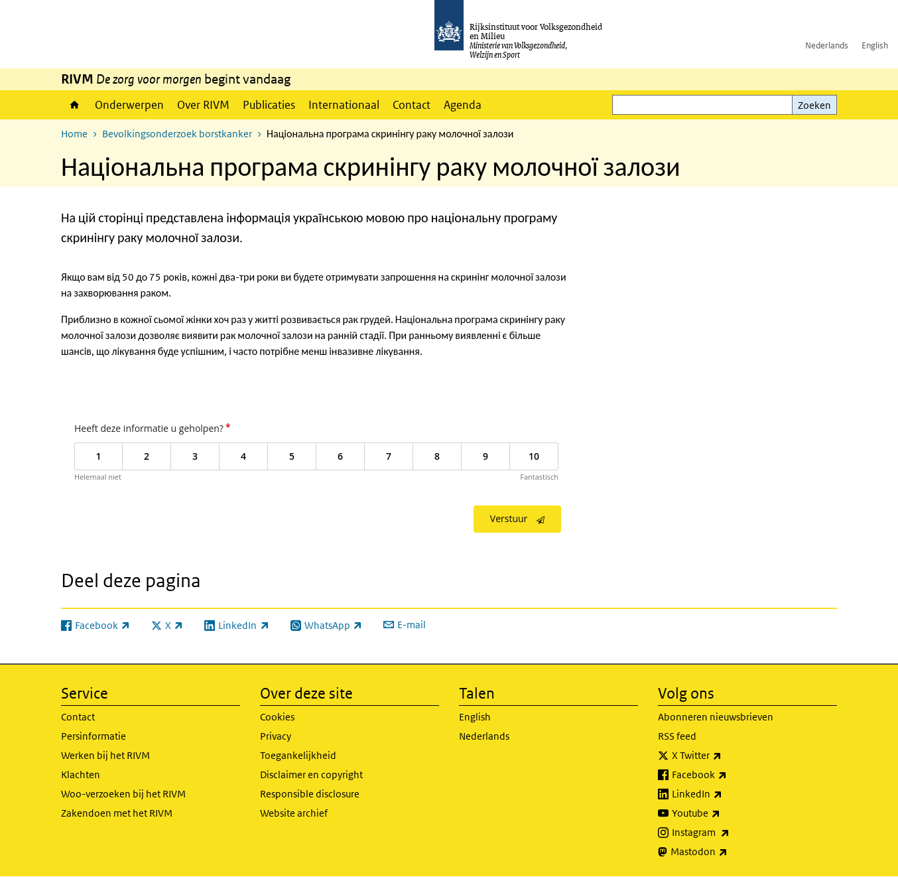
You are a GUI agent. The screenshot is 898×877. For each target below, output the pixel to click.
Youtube (725, 813)
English (875, 45)
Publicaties (269, 105)
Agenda (462, 105)
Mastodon (728, 852)
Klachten (80, 774)
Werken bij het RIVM (105, 755)
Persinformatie (93, 736)
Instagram (730, 833)
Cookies (277, 716)
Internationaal (343, 105)
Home (74, 104)
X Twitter (726, 756)
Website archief (294, 813)
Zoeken (814, 105)
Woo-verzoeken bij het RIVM (123, 793)
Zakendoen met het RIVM (116, 813)
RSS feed (677, 736)
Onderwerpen (129, 105)
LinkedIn (726, 794)
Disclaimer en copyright (311, 774)
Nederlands (826, 45)
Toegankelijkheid (298, 755)
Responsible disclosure (309, 793)
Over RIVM (203, 105)
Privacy (275, 736)
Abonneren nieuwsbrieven (715, 716)
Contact (411, 105)
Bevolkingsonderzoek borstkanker (177, 133)
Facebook (728, 775)
